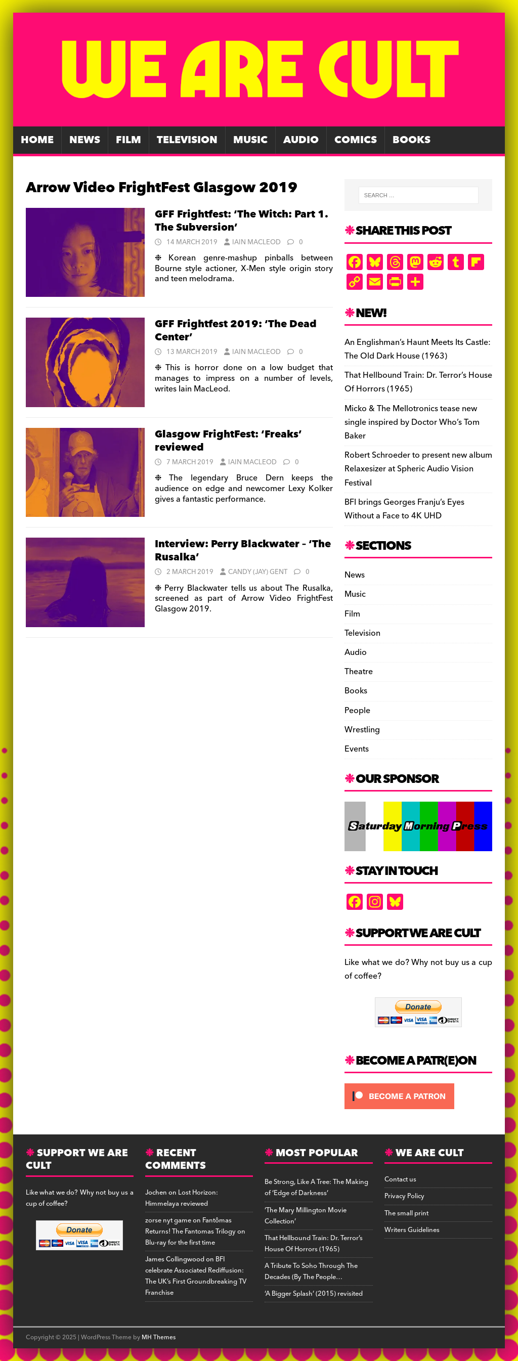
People (357, 711)
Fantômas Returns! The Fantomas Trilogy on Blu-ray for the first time (195, 1231)
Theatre (358, 672)
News (84, 140)
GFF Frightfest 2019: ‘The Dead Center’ (236, 331)
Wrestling (362, 730)
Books (411, 140)
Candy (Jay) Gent (257, 572)
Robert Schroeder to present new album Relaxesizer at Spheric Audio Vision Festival (418, 469)
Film (128, 140)
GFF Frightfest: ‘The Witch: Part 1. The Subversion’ (241, 221)
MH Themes (159, 1337)
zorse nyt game (168, 1220)
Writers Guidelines (412, 1230)
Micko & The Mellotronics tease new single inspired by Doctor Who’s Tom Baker (412, 422)
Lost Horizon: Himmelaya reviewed (181, 1198)
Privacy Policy (404, 1196)
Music (250, 140)
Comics (355, 140)
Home (37, 140)
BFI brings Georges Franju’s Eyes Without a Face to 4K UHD (404, 509)
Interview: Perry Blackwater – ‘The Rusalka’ (243, 551)
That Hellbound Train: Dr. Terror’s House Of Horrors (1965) (418, 382)
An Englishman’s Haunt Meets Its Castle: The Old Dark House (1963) (417, 349)
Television (187, 140)
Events (356, 749)
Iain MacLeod (256, 242)
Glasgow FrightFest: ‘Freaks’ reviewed (228, 441)
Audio (301, 140)
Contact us (400, 1179)
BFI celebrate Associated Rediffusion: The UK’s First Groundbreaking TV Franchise (195, 1276)
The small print (406, 1213)
